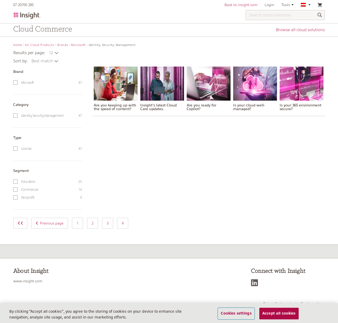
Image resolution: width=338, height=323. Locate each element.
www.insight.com (27, 281)
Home (17, 45)
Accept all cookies (279, 313)
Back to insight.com (240, 5)
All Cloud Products (39, 45)
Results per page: (29, 53)
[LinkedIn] (256, 282)
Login (269, 5)
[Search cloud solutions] (285, 15)
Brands (62, 45)
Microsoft (78, 45)
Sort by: (20, 61)
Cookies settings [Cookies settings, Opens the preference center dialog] (236, 313)
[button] (54, 53)
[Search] (319, 15)
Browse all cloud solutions (300, 29)
